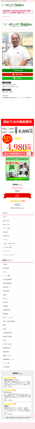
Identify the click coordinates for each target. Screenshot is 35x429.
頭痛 (4, 329)
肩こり (5, 340)
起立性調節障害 (7, 279)
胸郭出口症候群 (7, 336)
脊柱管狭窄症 (6, 310)
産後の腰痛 (6, 291)
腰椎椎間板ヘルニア (8, 359)
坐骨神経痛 (6, 367)
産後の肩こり (6, 287)
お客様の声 (6, 236)
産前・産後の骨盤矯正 (9, 321)
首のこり (5, 298)
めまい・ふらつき (8, 317)
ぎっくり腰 (6, 363)
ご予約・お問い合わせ (9, 243)
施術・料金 (6, 220)
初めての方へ (6, 224)
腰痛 (4, 325)
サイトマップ (6, 251)
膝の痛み (5, 302)
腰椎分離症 (6, 351)
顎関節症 (5, 306)
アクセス (5, 239)
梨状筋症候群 (6, 348)
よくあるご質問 (7, 247)
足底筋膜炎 (6, 268)
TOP (4, 217)
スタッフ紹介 (6, 228)
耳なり (5, 272)
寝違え (5, 294)
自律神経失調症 (7, 332)
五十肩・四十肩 (7, 344)
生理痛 (5, 264)
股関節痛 (5, 313)
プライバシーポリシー (9, 255)
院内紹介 (5, 232)
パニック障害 (6, 275)
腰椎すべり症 (6, 355)
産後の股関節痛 (7, 283)
